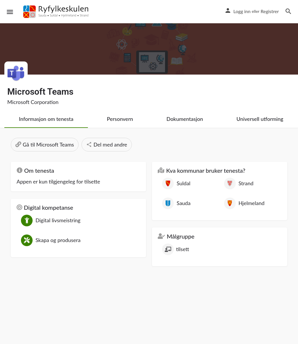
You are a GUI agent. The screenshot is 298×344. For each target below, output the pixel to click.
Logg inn (242, 11)
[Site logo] (57, 11)
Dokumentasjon (184, 119)
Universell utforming (260, 119)
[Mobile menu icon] (10, 11)
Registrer (269, 11)
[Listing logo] (16, 73)
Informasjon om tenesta (46, 119)
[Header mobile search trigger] (288, 11)
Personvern (120, 119)
